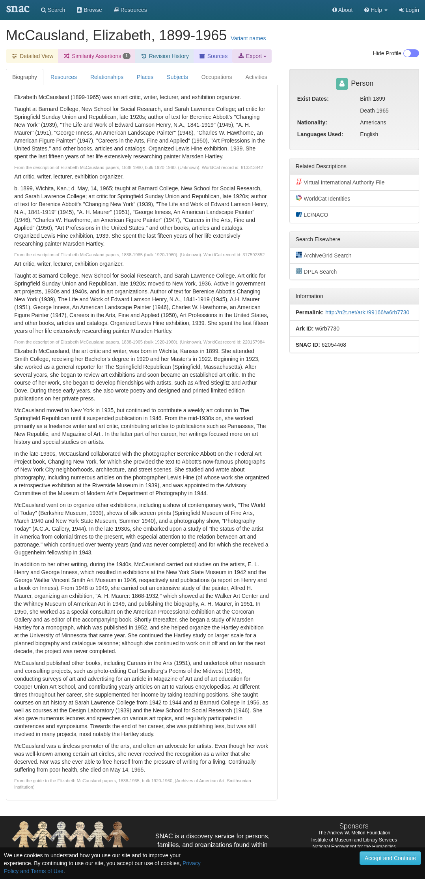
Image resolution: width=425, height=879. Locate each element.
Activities (256, 77)
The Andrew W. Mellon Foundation (354, 833)
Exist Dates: (313, 99)
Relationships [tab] (106, 77)
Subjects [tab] (177, 77)
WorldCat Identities (323, 198)
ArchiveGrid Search (324, 255)
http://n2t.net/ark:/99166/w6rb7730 (367, 312)
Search (53, 10)
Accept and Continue (390, 858)
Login (409, 10)
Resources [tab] (63, 77)
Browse (89, 10)
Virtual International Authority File (340, 182)
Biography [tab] (24, 77)
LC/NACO (312, 214)
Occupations (216, 77)
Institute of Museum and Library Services (354, 840)
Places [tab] (145, 77)
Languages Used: (320, 134)
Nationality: (312, 122)
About (342, 10)
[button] (375, 10)
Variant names (248, 38)
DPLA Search (316, 271)
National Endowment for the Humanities (354, 846)
